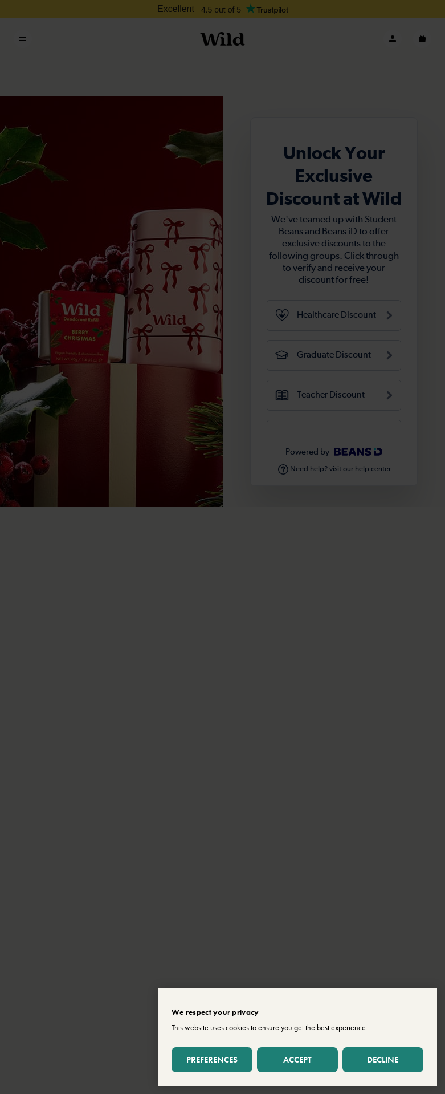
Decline (382, 1059)
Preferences (212, 1059)
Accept (297, 1059)
